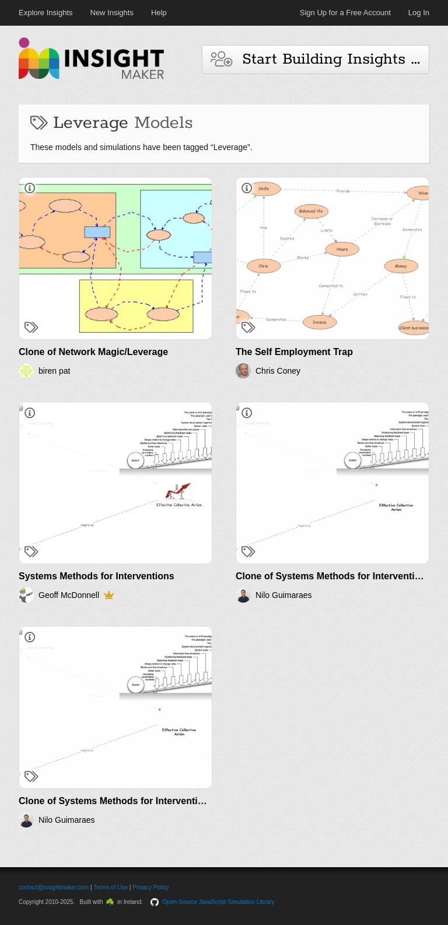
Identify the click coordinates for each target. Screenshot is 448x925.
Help (159, 12)
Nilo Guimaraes (284, 595)
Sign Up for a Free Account (345, 12)
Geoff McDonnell (68, 595)
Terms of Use (110, 887)
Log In (418, 12)
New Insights (112, 12)
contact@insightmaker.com (54, 887)
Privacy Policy (150, 887)
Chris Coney (278, 370)
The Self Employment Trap (294, 352)
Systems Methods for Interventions (96, 576)
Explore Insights (46, 12)
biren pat (54, 370)
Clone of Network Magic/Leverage (93, 352)
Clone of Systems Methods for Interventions (333, 576)
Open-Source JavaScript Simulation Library (219, 902)
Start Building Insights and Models (320, 59)
